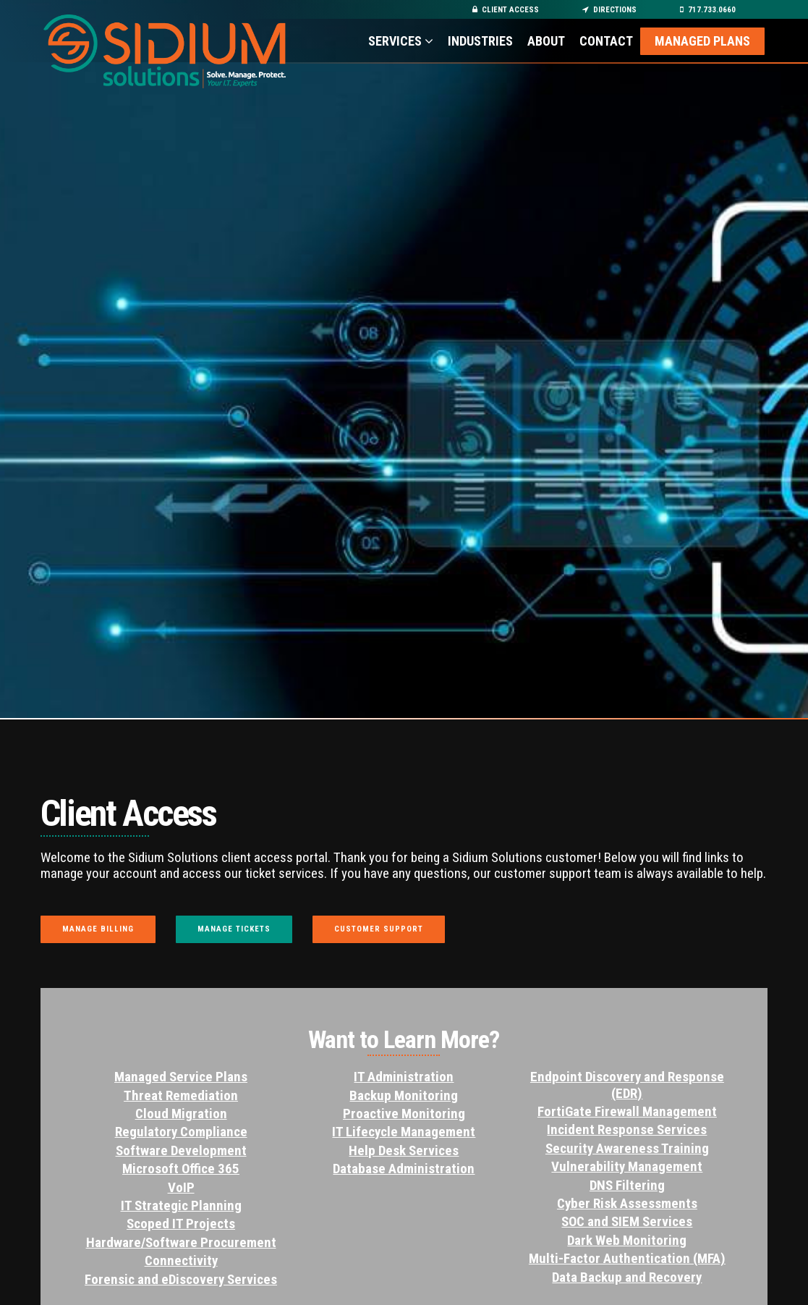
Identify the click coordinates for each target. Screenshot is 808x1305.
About (546, 40)
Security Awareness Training (627, 1148)
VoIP (181, 1187)
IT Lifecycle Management (403, 1131)
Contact (606, 40)
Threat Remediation (181, 1095)
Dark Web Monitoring (626, 1240)
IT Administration (404, 1076)
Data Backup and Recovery (627, 1277)
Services (400, 40)
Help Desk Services (404, 1150)
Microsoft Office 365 (180, 1168)
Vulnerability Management (626, 1166)
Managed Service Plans (180, 1076)
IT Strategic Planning (181, 1205)
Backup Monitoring (403, 1095)
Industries (480, 40)
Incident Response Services (627, 1129)
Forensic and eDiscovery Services (181, 1279)
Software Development (181, 1150)
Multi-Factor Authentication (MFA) (627, 1258)
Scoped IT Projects (181, 1223)
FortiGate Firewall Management (627, 1111)
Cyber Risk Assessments (627, 1203)
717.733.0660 (708, 9)
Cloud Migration (181, 1113)
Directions (609, 9)
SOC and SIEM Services (626, 1221)
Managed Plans (702, 40)
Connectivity (181, 1260)
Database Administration (404, 1168)
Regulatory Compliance (181, 1131)
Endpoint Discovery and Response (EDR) (627, 1084)
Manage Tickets (234, 929)
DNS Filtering (627, 1185)
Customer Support (378, 929)
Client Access (505, 9)
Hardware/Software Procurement (181, 1242)
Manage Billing (98, 929)
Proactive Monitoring (404, 1113)
